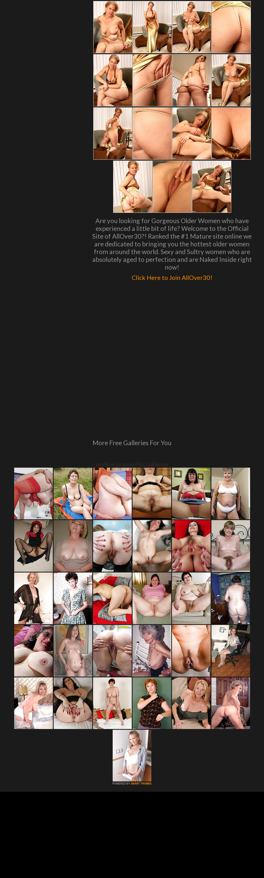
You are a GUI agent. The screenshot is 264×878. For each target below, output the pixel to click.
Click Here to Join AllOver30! (172, 276)
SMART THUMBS (141, 713)
